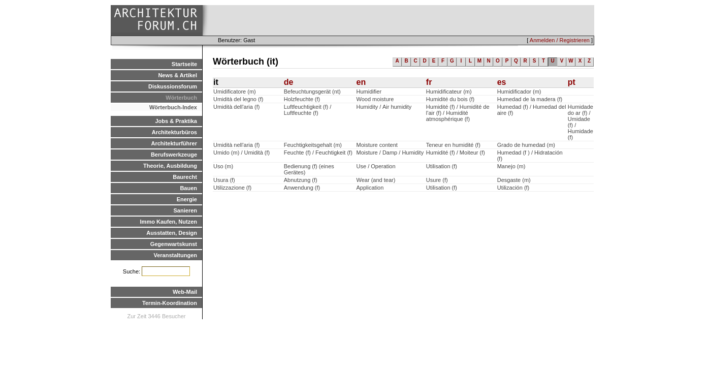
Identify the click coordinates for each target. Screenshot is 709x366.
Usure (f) (437, 180)
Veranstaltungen (175, 255)
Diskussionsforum (172, 86)
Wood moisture (375, 99)
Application (370, 188)
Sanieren (185, 210)
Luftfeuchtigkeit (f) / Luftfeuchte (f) (308, 110)
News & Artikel (177, 75)
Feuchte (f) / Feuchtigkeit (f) (318, 152)
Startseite (184, 64)
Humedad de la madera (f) (529, 99)
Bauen (188, 188)
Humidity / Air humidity (384, 107)
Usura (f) (224, 180)
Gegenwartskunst (173, 244)
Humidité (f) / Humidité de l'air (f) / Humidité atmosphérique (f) (458, 113)
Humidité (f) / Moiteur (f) (455, 152)
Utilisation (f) (441, 166)
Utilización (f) (513, 188)
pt (571, 82)
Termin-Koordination (169, 303)
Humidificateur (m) (449, 91)
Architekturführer (174, 143)
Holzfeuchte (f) (302, 99)
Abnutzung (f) (300, 180)
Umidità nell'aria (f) (236, 145)
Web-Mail (185, 292)
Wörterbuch (181, 98)
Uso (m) (223, 166)
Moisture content (377, 145)
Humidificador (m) (519, 91)
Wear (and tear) (376, 180)
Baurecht (185, 177)
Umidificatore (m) (234, 91)
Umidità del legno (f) (238, 99)
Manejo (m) (511, 166)
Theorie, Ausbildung (170, 166)
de (289, 82)
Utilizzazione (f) (232, 188)
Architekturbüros (174, 132)
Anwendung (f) (302, 188)
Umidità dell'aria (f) (236, 107)
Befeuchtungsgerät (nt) (312, 91)
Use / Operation (376, 166)
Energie (187, 199)
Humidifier (369, 91)
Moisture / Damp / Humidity (390, 152)
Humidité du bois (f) (450, 99)
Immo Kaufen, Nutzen (168, 222)
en (361, 82)
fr (429, 82)
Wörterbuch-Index (173, 107)
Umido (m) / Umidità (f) (241, 152)
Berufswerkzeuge (174, 154)
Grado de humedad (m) (526, 145)
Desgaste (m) (514, 180)
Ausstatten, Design (171, 233)
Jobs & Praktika (176, 121)
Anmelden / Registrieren (560, 40)
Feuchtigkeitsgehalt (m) (313, 145)
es (501, 82)
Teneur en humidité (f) (453, 145)
